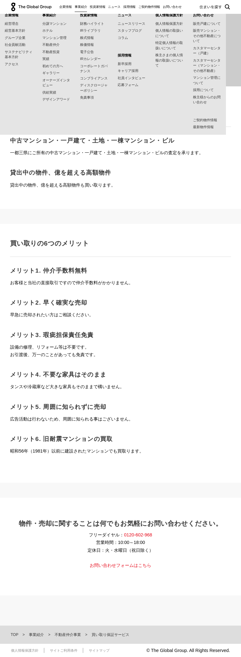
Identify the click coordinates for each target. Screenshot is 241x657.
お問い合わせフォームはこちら (120, 565)
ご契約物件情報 (149, 6)
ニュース (114, 6)
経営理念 (12, 23)
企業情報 (65, 6)
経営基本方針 (15, 30)
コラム (123, 38)
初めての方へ (52, 66)
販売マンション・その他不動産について (207, 36)
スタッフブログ (130, 30)
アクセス (12, 64)
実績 (45, 59)
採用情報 (129, 6)
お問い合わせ (172, 6)
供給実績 (49, 92)
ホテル (47, 30)
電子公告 (87, 52)
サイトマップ (99, 650)
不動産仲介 (51, 44)
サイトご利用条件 (64, 650)
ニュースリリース (131, 23)
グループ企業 (15, 38)
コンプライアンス (94, 78)
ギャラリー (51, 73)
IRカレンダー (90, 59)
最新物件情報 (203, 127)
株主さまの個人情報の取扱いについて (169, 60)
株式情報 (87, 38)
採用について (203, 90)
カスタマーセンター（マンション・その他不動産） (207, 65)
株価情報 (87, 44)
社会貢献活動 (15, 44)
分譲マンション (54, 23)
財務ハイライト (92, 23)
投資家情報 (97, 6)
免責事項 (87, 97)
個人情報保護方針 (169, 23)
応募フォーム (128, 85)
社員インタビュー (131, 78)
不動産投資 (51, 52)
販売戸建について (207, 23)
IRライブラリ (90, 30)
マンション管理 (54, 38)
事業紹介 (81, 6)
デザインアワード (56, 99)
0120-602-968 (138, 534)
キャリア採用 (128, 71)
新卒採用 (124, 64)
